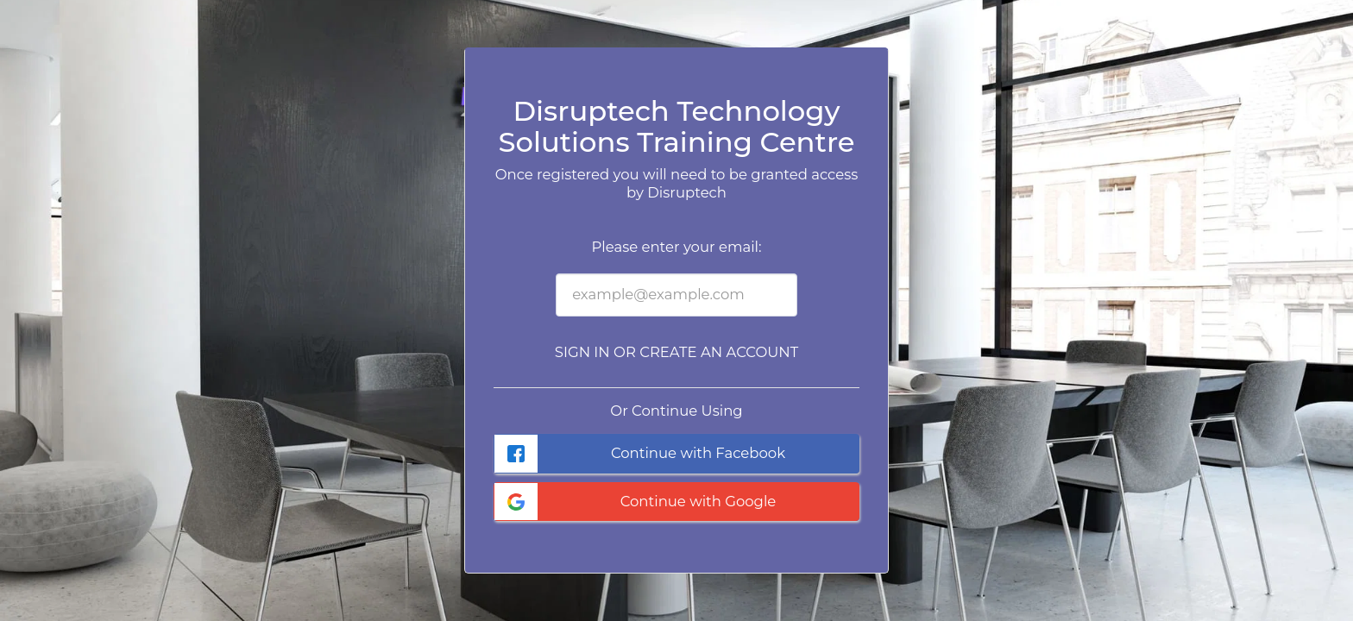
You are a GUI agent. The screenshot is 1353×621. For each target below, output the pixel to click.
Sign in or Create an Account (676, 352)
